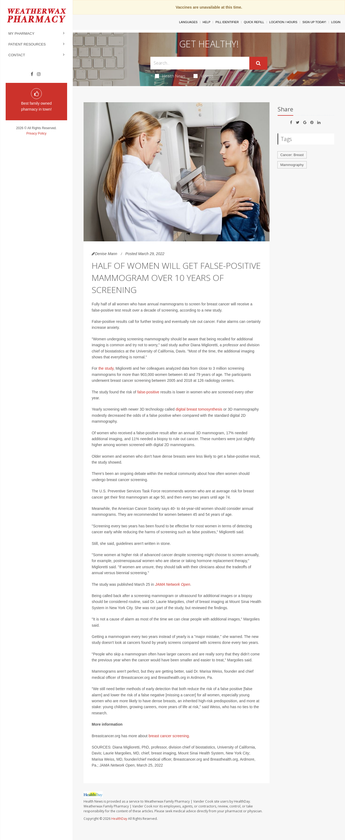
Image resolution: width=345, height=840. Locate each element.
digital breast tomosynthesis (199, 409)
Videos (203, 76)
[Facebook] (32, 74)
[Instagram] (39, 74)
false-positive (148, 392)
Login (335, 22)
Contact (16, 55)
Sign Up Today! (314, 22)
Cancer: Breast (292, 155)
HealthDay (119, 818)
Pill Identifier (227, 22)
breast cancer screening (169, 736)
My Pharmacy (21, 33)
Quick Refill (254, 22)
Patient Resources (27, 44)
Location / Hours (283, 22)
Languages (188, 22)
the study (105, 368)
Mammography (292, 165)
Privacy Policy (36, 133)
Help (207, 22)
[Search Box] (200, 63)
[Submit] (258, 63)
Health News (170, 76)
